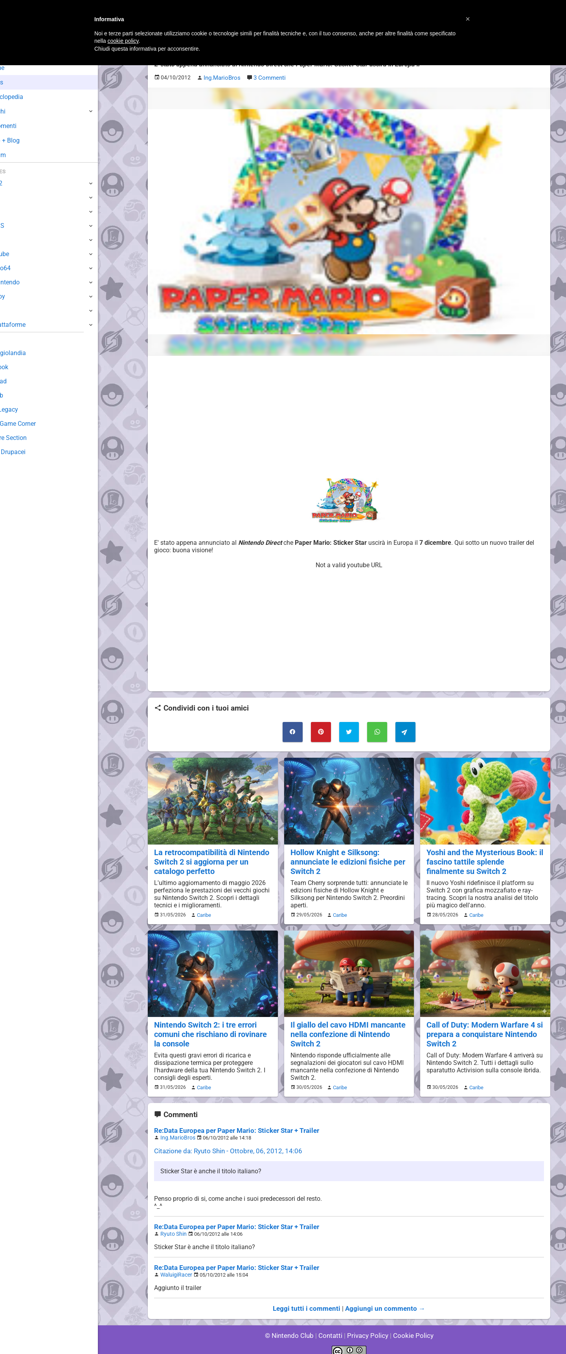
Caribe (202, 911)
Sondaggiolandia (29, 353)
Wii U (13, 211)
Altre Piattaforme (30, 324)
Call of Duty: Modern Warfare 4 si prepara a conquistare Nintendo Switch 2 (482, 1029)
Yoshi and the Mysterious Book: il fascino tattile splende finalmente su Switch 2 (483, 858)
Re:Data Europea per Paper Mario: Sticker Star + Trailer (231, 1125)
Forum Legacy (26, 409)
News (18, 82)
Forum (20, 155)
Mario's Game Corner (35, 423)
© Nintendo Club (293, 1326)
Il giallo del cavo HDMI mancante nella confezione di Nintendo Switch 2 (346, 1029)
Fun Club (18, 395)
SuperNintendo (27, 282)
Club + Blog (27, 140)
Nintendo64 (22, 268)
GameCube (21, 254)
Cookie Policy (409, 1326)
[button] (467, 19)
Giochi (19, 111)
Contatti (331, 1326)
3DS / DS (18, 225)
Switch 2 (18, 183)
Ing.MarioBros (176, 1131)
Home (19, 67)
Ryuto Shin (172, 1226)
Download (20, 381)
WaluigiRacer (174, 1267)
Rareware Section (30, 438)
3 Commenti (268, 77)
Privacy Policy (366, 1326)
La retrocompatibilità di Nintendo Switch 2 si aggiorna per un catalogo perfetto (210, 858)
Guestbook (21, 367)
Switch (15, 197)
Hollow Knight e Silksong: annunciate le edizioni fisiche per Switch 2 (346, 858)
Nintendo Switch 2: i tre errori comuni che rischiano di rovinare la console (209, 1029)
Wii (10, 240)
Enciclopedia (28, 97)
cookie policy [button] (122, 41)
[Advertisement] (349, 416)
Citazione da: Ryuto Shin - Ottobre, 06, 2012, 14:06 (223, 1144)
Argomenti (25, 126)
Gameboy (19, 296)
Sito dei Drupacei (29, 452)
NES (12, 310)
